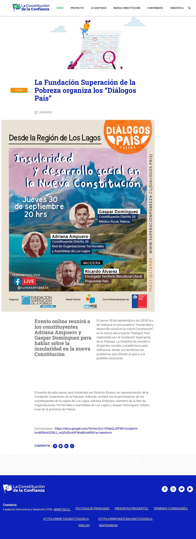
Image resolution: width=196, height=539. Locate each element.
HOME (60, 8)
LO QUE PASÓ (98, 8)
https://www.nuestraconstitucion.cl (125, 518)
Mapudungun (108, 525)
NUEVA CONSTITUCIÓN (127, 8)
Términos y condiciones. (171, 508)
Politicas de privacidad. (93, 508)
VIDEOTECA (177, 8)
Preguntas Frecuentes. (131, 508)
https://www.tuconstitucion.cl (66, 518)
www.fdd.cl (62, 509)
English (84, 525)
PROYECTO (77, 8)
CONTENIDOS (155, 8)
